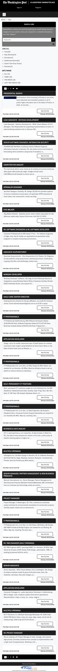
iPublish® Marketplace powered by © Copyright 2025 (29, 668)
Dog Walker (8, 210)
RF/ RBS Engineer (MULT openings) (18, 543)
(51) (5, 49)
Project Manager (11, 498)
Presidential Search (12, 93)
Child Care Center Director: (16, 297)
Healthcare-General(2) (12, 61)
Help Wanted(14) (10, 55)
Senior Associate (11, 565)
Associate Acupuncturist (14, 252)
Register (38, 8)
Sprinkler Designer (12, 187)
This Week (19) (9, 80)
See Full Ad (45, 111)
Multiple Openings (12, 451)
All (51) (7, 74)
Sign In (19, 8)
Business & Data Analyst (14, 429)
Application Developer (13, 339)
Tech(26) (7, 52)
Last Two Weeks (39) (12, 83)
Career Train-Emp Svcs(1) (13, 63)
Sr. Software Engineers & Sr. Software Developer (26, 229)
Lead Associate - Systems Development (21, 120)
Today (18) (8, 77)
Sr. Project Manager (12, 633)
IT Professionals (11, 317)
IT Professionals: (11, 361)
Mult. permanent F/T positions (17, 384)
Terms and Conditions (29, 664)
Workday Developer (12, 274)
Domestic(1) (8, 66)
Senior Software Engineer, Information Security (26, 142)
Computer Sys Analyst (13, 165)
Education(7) (8, 58)
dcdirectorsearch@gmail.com (23, 303)
